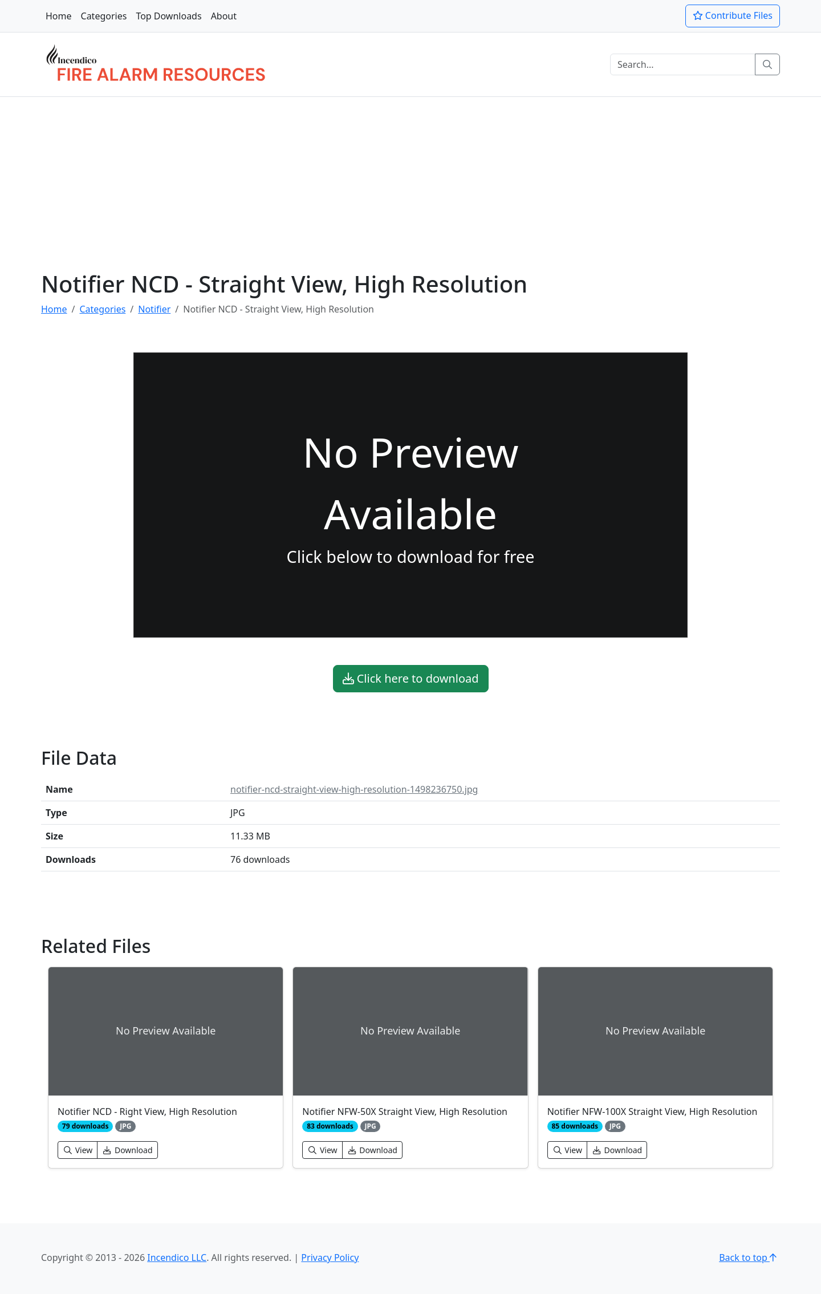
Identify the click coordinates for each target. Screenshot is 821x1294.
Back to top (749, 1257)
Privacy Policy (330, 1257)
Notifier (154, 309)
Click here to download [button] (411, 678)
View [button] (77, 1150)
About (224, 16)
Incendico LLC (176, 1257)
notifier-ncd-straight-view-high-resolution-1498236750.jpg (354, 789)
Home (59, 16)
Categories (104, 16)
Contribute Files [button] (733, 15)
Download (127, 1150)
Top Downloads (168, 16)
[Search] (682, 64)
